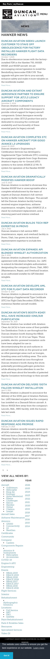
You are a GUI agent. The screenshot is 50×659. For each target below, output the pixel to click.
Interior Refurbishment (9, 596)
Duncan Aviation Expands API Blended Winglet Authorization (24, 251)
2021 (27, 502)
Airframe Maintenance (13, 517)
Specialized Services (11, 630)
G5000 (9, 524)
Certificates (7, 533)
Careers (10, 543)
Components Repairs (12, 545)
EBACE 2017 (12, 584)
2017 (27, 516)
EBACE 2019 (12, 575)
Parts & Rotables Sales (12, 623)
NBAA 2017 (12, 581)
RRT (8, 612)
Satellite (10, 617)
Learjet (9, 511)
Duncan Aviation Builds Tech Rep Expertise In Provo (24, 224)
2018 (27, 512)
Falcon (9, 503)
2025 (27, 488)
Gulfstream (12, 488)
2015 (27, 522)
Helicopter (11, 490)
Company (6, 540)
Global (9, 507)
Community (7, 536)
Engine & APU (8, 563)
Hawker (10, 505)
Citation (10, 509)
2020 (27, 505)
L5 (7, 528)
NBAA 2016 (12, 586)
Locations (6, 607)
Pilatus (9, 498)
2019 (27, 509)
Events (4, 570)
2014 (27, 526)
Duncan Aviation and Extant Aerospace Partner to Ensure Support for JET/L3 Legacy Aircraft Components (22, 95)
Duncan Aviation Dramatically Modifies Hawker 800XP (23, 178)
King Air (10, 492)
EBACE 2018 (12, 579)
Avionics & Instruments (9, 552)
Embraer (10, 494)
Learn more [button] (38, 648)
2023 (27, 495)
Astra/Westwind (14, 496)
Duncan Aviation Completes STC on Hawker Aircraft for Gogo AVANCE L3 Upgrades (24, 140)
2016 (27, 519)
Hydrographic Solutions (10, 604)
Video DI (5, 633)
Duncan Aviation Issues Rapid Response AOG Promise (22, 422)
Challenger (12, 501)
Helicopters (12, 555)
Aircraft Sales (8, 514)
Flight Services (8, 590)
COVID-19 (6, 560)
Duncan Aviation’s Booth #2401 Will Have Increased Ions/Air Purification (23, 316)
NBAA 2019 (12, 573)
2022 (27, 498)
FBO (8, 615)
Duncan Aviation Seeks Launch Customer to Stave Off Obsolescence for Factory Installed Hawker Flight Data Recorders (23, 48)
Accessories (12, 557)
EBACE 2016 (12, 588)
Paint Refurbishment (12, 619)
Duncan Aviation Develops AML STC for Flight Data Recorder (23, 287)
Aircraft (5, 485)
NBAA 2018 (12, 577)
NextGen (10, 530)
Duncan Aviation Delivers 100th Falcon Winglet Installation (24, 386)
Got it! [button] (6, 655)
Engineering (7, 566)
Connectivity (13, 526)
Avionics (5, 521)
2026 (27, 485)
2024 (27, 492)
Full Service (12, 610)
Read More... (6, 85)
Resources (6, 626)
